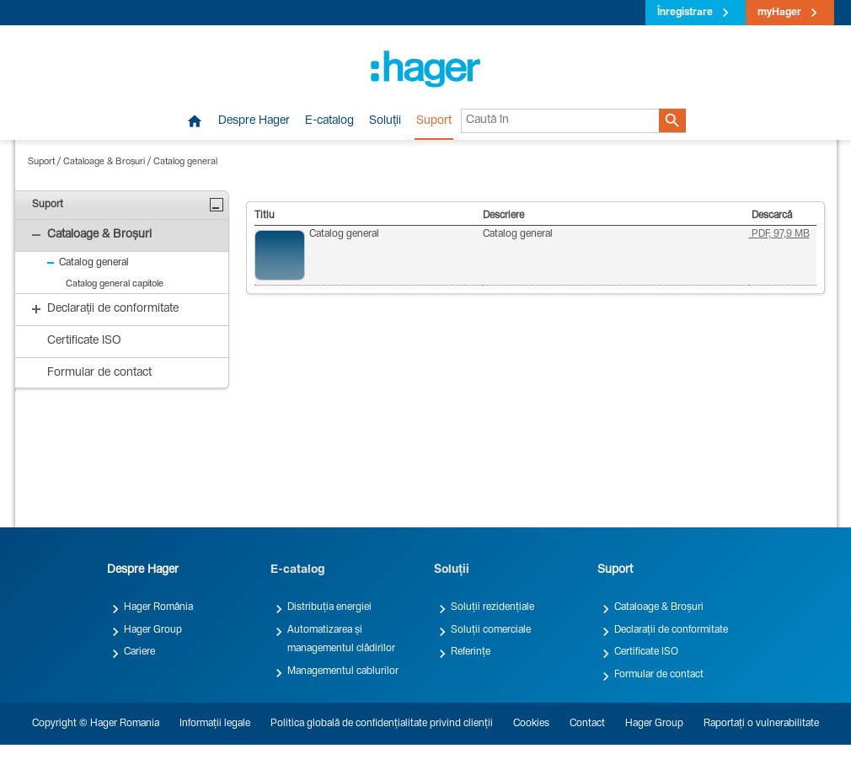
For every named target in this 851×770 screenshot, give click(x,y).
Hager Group (153, 630)
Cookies (531, 724)
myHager (779, 13)
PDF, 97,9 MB (779, 234)
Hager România (158, 607)
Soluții (385, 121)
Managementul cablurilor (343, 671)
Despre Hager (254, 121)
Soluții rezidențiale (492, 607)
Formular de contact (659, 675)
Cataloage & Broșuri (104, 162)
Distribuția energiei (329, 607)
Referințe (470, 652)
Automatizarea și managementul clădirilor (341, 639)
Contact (587, 724)
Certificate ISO (646, 652)
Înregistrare (685, 13)
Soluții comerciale (491, 630)
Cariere (139, 652)
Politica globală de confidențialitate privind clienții (381, 724)
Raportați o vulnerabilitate (761, 724)
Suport (434, 121)
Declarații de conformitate (671, 630)
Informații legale (214, 724)
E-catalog (329, 121)
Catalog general (185, 162)
